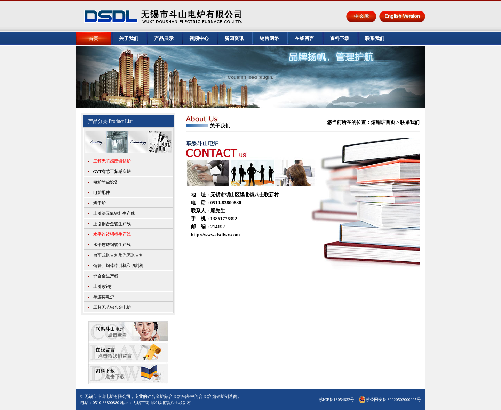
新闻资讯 (234, 38)
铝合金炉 (173, 396)
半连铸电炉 (103, 296)
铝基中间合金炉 (196, 396)
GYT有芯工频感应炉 (112, 171)
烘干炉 (99, 202)
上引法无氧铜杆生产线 (114, 213)
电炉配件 (101, 192)
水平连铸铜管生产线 (112, 244)
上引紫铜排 (103, 286)
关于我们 (128, 38)
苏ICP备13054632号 (337, 399)
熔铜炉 (218, 396)
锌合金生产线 (105, 276)
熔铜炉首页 (383, 122)
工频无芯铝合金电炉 (112, 307)
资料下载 (339, 38)
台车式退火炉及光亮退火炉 (118, 255)
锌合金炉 (155, 396)
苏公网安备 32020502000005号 (390, 399)
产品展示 (164, 38)
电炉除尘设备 (105, 182)
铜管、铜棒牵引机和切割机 (118, 265)
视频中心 (199, 38)
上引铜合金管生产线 (112, 223)
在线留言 (304, 38)
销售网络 (269, 38)
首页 (93, 38)
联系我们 (374, 38)
